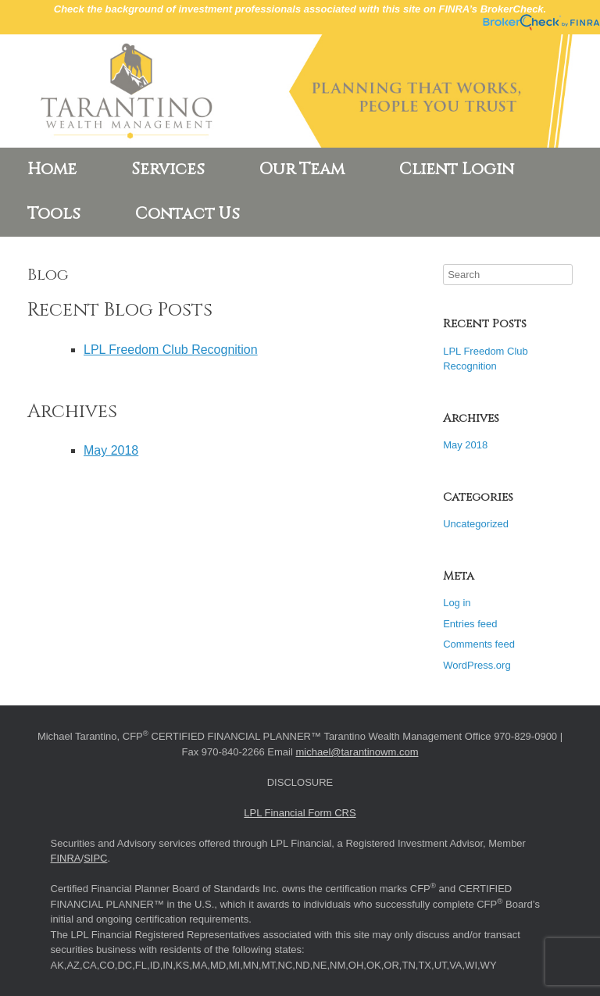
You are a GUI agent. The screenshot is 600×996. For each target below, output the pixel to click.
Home (52, 169)
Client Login (456, 169)
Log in (456, 603)
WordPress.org (476, 665)
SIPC (95, 858)
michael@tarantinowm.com (357, 752)
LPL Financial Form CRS (299, 813)
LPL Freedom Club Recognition (171, 349)
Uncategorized (476, 524)
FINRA (66, 858)
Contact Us (187, 214)
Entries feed (470, 624)
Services (168, 169)
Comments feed (479, 644)
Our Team (302, 169)
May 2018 (111, 450)
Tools (53, 214)
